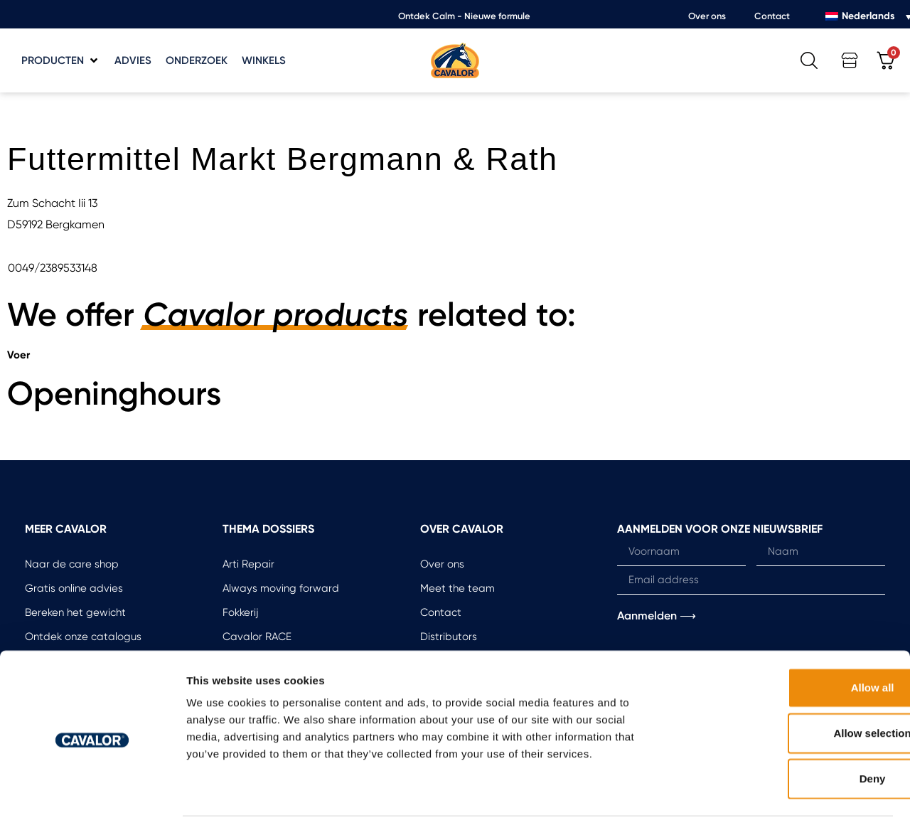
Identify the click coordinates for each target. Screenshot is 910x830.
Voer (18, 355)
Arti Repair (248, 564)
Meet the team (457, 588)
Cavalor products (276, 315)
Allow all (791, 645)
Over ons (707, 16)
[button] (60, 61)
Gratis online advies (74, 588)
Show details (746, 802)
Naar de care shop (72, 564)
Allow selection (791, 691)
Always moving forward (281, 588)
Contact (772, 16)
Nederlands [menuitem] (868, 16)
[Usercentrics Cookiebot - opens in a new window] (92, 802)
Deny (791, 736)
